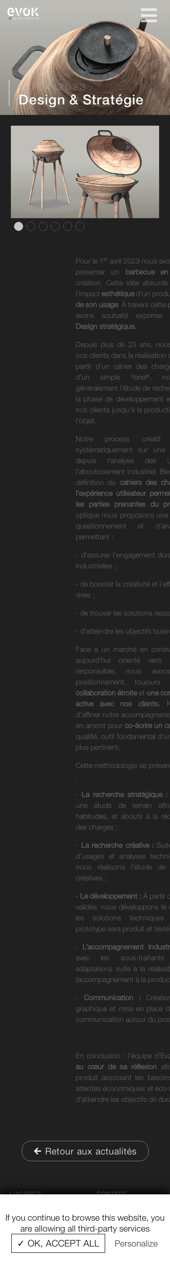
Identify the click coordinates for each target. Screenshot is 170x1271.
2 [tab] (29, 226)
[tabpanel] (85, 172)
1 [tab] (17, 226)
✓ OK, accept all (58, 1243)
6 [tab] (78, 226)
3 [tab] (42, 226)
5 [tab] (66, 226)
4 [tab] (54, 226)
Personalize (136, 1243)
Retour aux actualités (85, 1151)
